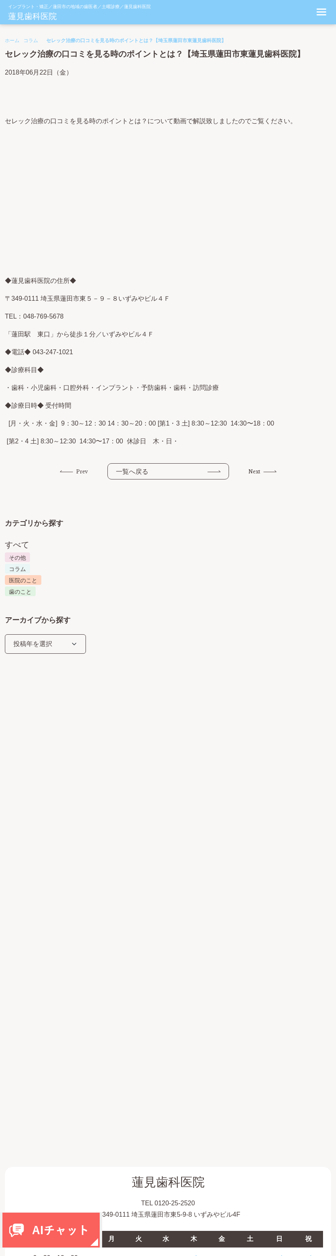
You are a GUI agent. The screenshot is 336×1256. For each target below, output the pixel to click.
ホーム (12, 40)
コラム (31, 40)
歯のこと (20, 591)
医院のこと (23, 580)
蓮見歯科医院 (32, 16)
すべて (17, 544)
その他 (17, 557)
